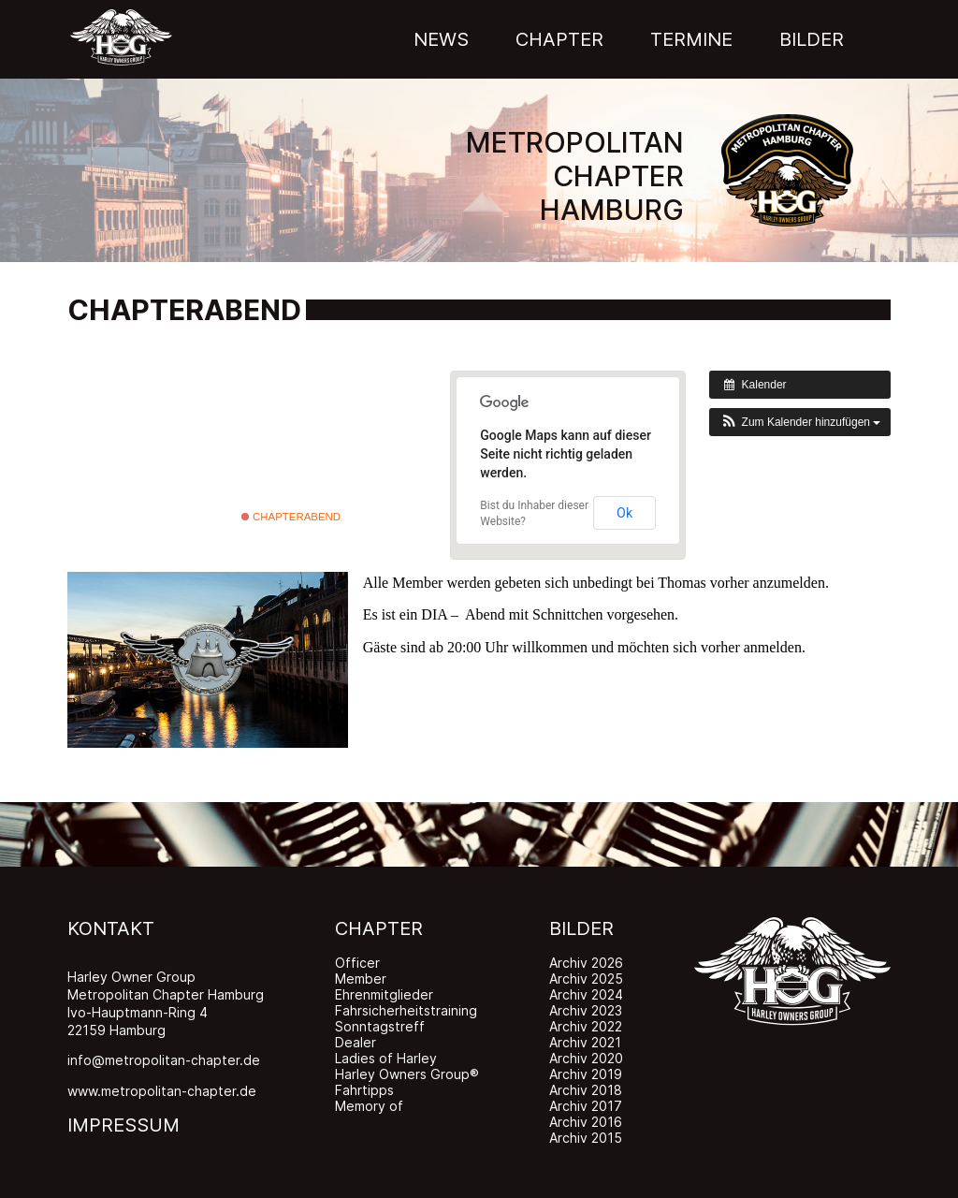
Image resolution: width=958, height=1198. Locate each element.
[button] (800, 422)
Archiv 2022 (585, 1026)
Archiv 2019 (585, 1074)
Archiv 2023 (585, 1010)
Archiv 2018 (585, 1090)
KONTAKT (110, 928)
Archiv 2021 (585, 1042)
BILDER (581, 928)
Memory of (369, 1106)
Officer (357, 963)
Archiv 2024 (586, 994)
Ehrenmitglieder (384, 994)
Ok (624, 512)
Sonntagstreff (380, 1026)
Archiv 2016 (585, 1122)
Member (360, 978)
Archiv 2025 (586, 978)
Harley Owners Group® (407, 1074)
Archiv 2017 (585, 1106)
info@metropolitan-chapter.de (163, 1060)
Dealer (355, 1042)
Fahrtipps (364, 1090)
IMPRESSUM (123, 1125)
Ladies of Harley (386, 1058)
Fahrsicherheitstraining (406, 1010)
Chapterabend (291, 516)
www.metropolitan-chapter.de (161, 1091)
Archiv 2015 (585, 1138)
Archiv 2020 (586, 1058)
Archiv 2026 (586, 963)
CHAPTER (379, 928)
